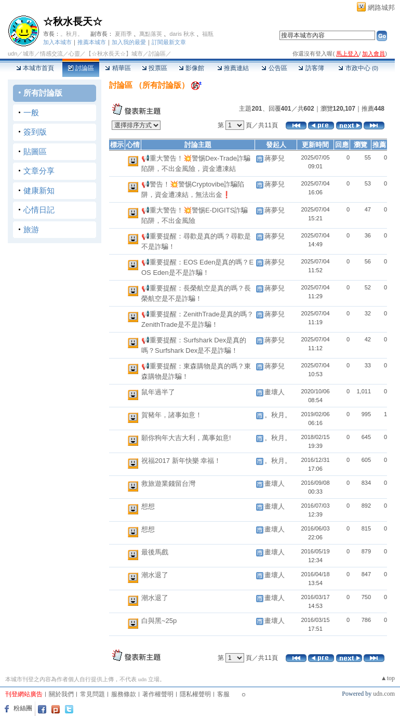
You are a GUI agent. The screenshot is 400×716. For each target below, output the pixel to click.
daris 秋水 (182, 34)
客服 (223, 694)
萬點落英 (150, 34)
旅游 (31, 229)
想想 (148, 506)
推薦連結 (233, 68)
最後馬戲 (154, 552)
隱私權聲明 (195, 694)
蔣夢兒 (274, 158)
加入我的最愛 (129, 42)
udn (12, 53)
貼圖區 (35, 151)
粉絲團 (23, 708)
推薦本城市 (91, 42)
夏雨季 (123, 34)
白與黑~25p (159, 621)
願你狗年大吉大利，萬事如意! (186, 438)
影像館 (191, 68)
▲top (388, 678)
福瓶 (208, 34)
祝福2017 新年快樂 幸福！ (181, 461)
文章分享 (39, 170)
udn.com (384, 693)
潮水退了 (154, 575)
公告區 (274, 68)
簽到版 (35, 131)
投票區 (154, 68)
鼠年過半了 (158, 392)
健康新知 (39, 190)
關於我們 (61, 694)
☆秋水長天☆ (72, 21)
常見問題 (92, 694)
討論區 (81, 68)
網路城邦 (381, 7)
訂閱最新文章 (169, 42)
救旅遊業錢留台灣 (168, 483)
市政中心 (358, 68)
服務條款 (123, 694)
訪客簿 (311, 68)
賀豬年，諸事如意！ (171, 415)
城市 (28, 53)
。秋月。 (71, 34)
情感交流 (51, 53)
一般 (31, 112)
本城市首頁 (35, 68)
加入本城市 (57, 42)
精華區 (117, 68)
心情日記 (39, 209)
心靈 (74, 53)
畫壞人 (274, 392)
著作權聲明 (158, 694)
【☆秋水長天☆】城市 (114, 53)
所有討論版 (42, 92)
